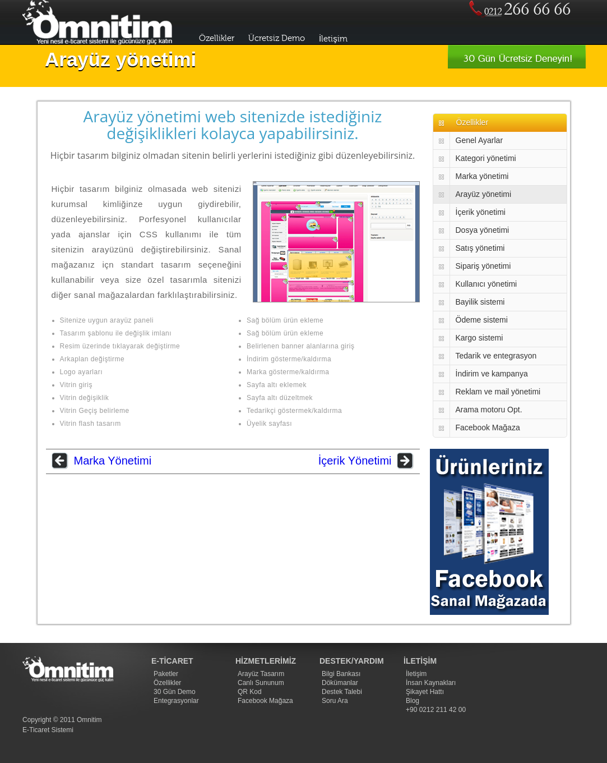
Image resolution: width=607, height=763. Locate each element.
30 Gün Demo (175, 692)
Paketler (166, 674)
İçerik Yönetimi (355, 460)
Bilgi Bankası (341, 674)
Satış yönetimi (480, 247)
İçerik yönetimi (481, 212)
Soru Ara (335, 701)
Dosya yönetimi (482, 230)
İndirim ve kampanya (492, 373)
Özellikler (216, 38)
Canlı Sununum (261, 683)
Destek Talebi (342, 692)
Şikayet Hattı (425, 692)
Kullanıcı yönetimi (486, 283)
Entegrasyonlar (176, 701)
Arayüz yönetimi (484, 194)
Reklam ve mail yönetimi (498, 391)
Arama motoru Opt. (489, 409)
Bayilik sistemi (480, 301)
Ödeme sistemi (482, 319)
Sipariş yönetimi (483, 265)
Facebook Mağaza (488, 427)
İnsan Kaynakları (431, 683)
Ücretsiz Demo (276, 38)
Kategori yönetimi (486, 158)
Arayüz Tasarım (261, 674)
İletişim (333, 39)
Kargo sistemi (479, 337)
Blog (412, 701)
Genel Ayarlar (479, 140)
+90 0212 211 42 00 (436, 710)
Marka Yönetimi (113, 460)
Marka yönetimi (482, 176)
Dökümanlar (340, 683)
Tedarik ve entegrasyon (496, 355)
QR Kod (250, 692)
